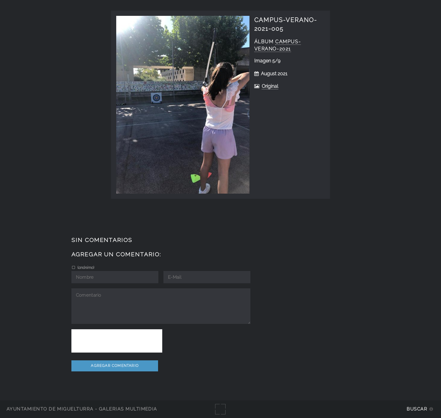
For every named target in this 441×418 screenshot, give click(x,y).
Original (270, 86)
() (85, 267)
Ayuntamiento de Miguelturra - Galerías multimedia (82, 408)
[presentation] (116, 341)
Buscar (417, 408)
